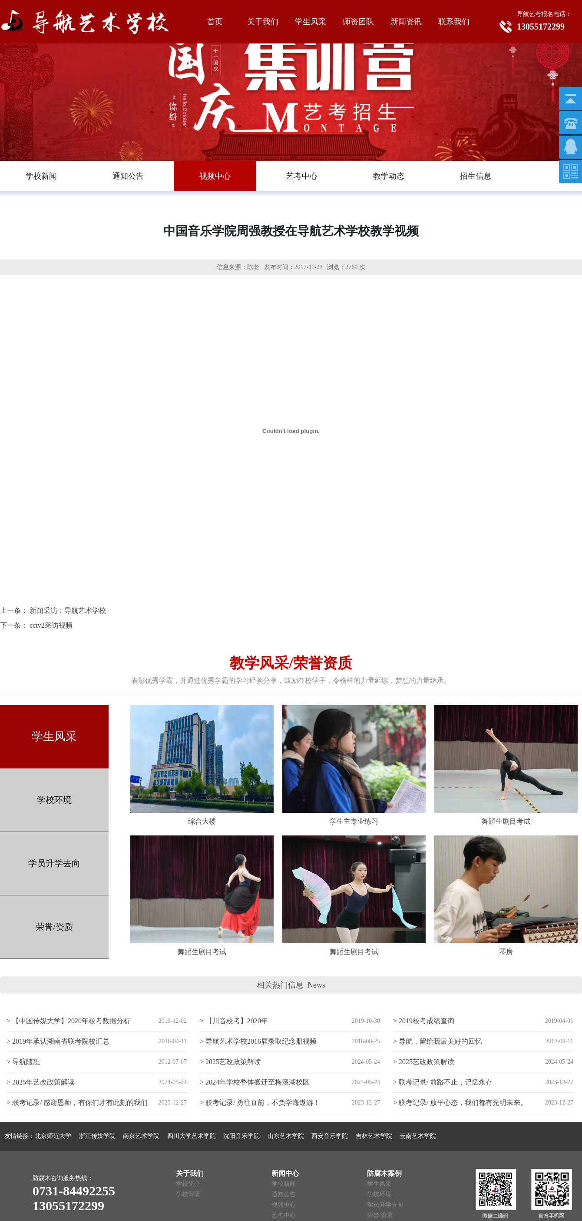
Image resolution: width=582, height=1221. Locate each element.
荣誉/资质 (54, 927)
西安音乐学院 (329, 1136)
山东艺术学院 (286, 1136)
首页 (215, 21)
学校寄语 (188, 1194)
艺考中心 (283, 1215)
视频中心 (283, 1204)
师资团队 (358, 21)
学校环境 (54, 800)
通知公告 (283, 1194)
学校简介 (188, 1184)
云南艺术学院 (418, 1136)
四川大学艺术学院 (191, 1136)
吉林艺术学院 (374, 1136)
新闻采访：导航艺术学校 (68, 610)
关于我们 (262, 21)
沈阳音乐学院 (241, 1136)
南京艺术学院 (141, 1136)
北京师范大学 (53, 1136)
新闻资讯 (406, 21)
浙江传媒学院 (97, 1136)
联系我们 (454, 21)
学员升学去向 (54, 863)
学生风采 (310, 21)
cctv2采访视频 (51, 625)
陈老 (253, 267)
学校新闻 (283, 1184)
